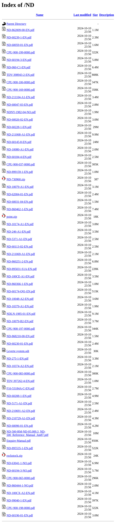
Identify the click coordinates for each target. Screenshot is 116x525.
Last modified (82, 14)
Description (106, 14)
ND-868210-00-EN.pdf (20, 336)
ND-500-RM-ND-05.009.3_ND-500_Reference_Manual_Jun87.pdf (27, 433)
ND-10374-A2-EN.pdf (20, 366)
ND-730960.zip (16, 179)
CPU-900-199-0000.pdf (21, 52)
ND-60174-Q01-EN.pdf (21, 291)
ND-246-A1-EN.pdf (18, 231)
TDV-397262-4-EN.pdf (20, 381)
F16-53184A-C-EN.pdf (20, 388)
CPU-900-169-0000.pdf (21, 89)
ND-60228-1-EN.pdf (19, 127)
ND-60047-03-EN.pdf (20, 104)
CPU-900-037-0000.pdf (21, 164)
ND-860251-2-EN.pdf (20, 261)
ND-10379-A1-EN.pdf (20, 306)
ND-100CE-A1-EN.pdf (20, 276)
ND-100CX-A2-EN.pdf (21, 493)
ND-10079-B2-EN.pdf (20, 321)
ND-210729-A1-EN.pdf (21, 418)
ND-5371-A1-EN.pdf (19, 239)
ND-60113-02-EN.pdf (20, 246)
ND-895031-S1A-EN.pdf (22, 269)
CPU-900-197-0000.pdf (21, 328)
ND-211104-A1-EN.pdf (21, 97)
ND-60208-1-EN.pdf (19, 395)
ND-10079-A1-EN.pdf (20, 186)
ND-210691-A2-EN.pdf (21, 410)
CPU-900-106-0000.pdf (21, 82)
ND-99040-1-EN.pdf (19, 500)
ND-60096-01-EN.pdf (20, 425)
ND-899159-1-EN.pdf (20, 171)
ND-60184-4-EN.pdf (19, 157)
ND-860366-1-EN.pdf (20, 283)
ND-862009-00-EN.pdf (20, 30)
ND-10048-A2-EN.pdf (20, 298)
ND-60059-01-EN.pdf (20, 44)
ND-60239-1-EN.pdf (19, 37)
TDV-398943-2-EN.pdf (20, 74)
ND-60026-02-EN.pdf (20, 119)
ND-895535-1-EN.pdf (20, 448)
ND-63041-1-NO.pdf (19, 463)
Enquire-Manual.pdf (19, 440)
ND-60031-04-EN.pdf (20, 201)
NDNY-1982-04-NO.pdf (21, 112)
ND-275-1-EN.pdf (17, 358)
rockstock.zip (14, 455)
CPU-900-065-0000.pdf (21, 478)
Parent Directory (16, 23)
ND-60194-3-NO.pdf (19, 470)
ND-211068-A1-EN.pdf (21, 134)
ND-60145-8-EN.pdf (19, 142)
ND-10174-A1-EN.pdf (20, 224)
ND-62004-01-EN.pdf (20, 194)
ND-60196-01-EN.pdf (20, 515)
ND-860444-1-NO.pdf (20, 485)
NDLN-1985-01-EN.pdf (21, 313)
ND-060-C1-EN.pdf (18, 67)
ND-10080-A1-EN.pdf (20, 149)
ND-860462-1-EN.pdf (20, 209)
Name (39, 14)
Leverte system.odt (18, 351)
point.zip (12, 216)
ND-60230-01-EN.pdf (20, 343)
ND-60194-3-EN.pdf (19, 59)
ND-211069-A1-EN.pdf (21, 254)
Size (95, 14)
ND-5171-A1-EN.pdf (19, 403)
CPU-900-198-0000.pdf (21, 508)
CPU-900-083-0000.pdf (21, 373)
